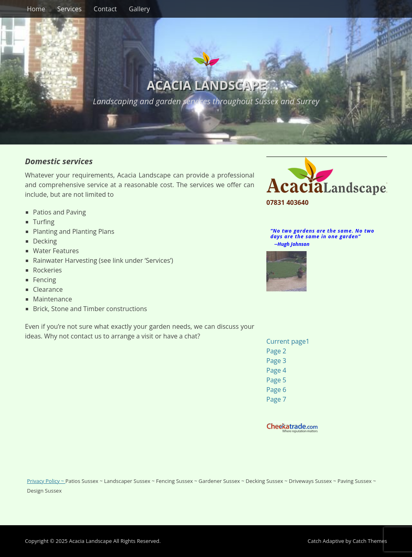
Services (69, 8)
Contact (105, 8)
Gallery (139, 8)
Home (36, 8)
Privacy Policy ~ (46, 481)
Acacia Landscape (206, 85)
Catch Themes (369, 541)
